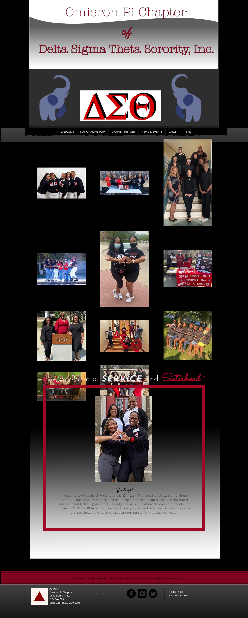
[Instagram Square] (142, 593)
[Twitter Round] (153, 593)
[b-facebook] (131, 593)
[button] (107, 594)
